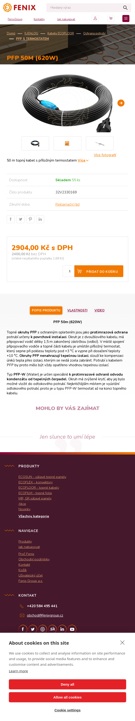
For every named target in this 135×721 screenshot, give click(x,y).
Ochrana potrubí (94, 33)
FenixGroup (15, 19)
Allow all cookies (67, 697)
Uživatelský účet (30, 575)
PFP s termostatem (32, 39)
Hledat (125, 7)
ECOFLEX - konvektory (35, 482)
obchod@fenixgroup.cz (45, 615)
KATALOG (31, 33)
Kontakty (39, 19)
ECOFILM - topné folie (35, 493)
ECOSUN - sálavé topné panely (42, 476)
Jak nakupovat (66, 19)
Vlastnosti (77, 310)
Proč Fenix (26, 553)
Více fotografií (105, 155)
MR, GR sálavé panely (34, 498)
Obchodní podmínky (34, 559)
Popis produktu (46, 310)
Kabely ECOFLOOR (60, 33)
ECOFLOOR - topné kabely (38, 487)
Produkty (25, 541)
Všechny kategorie (33, 516)
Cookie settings (68, 710)
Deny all (67, 684)
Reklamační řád (67, 204)
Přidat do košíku (102, 272)
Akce (22, 503)
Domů (11, 33)
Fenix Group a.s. (30, 580)
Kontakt (24, 564)
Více (81, 160)
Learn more (18, 671)
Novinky (24, 509)
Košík (22, 570)
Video (100, 310)
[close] (122, 642)
